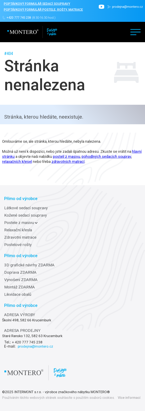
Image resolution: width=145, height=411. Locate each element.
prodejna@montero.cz (127, 7)
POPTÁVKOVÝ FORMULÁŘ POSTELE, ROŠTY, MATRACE (43, 10)
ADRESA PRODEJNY (22, 331)
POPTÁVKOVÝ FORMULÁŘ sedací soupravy (37, 4)
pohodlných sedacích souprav (106, 156)
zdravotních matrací (68, 161)
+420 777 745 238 (18, 18)
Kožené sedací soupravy (25, 215)
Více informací (129, 397)
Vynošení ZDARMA (20, 280)
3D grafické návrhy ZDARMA (29, 265)
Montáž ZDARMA (19, 287)
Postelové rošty (18, 245)
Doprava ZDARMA (20, 272)
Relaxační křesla (18, 230)
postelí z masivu (66, 156)
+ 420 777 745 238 (27, 342)
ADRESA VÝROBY (19, 315)
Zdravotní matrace (20, 237)
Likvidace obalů (17, 294)
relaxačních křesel (17, 161)
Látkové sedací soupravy (26, 208)
